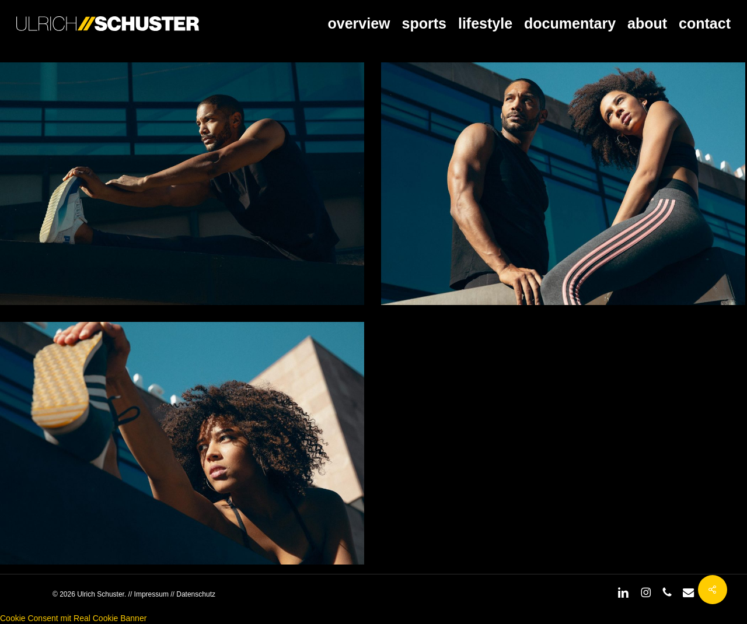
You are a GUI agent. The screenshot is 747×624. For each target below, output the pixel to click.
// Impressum (148, 594)
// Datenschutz (192, 594)
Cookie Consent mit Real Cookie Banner (73, 618)
